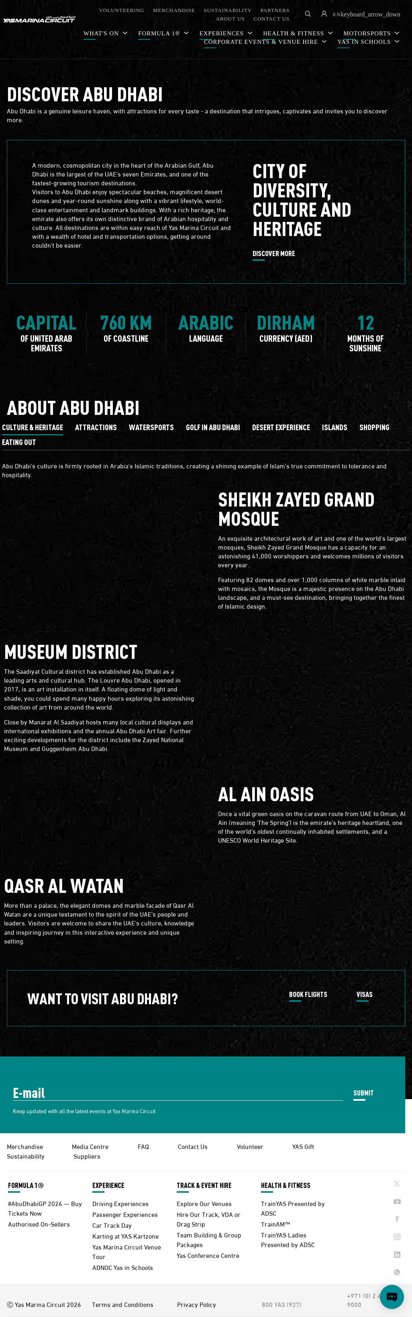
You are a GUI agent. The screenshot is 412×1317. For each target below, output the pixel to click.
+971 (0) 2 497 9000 (367, 1300)
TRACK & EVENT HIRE (204, 1185)
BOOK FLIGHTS (308, 995)
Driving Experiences (120, 1203)
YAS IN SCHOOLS (365, 42)
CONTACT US (271, 19)
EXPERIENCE (108, 1185)
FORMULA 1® (160, 33)
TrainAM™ (275, 1223)
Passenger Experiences (125, 1214)
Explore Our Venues (204, 1203)
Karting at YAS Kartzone (125, 1235)
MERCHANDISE (174, 10)
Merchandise (25, 1146)
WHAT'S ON (102, 33)
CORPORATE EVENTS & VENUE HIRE (262, 42)
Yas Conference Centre (208, 1255)
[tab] (32, 427)
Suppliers (86, 1155)
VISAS (365, 995)
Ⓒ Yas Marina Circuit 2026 (44, 1304)
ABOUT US (230, 19)
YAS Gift (303, 1146)
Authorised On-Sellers (39, 1223)
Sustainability (26, 1155)
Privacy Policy (196, 1304)
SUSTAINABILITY (228, 10)
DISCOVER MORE (274, 254)
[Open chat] (392, 1297)
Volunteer (250, 1146)
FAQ (143, 1146)
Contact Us (193, 1146)
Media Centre (90, 1146)
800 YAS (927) (282, 1304)
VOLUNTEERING (121, 10)
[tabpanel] (206, 706)
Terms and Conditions (122, 1304)
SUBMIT (363, 1092)
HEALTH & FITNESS (285, 1185)
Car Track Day (112, 1224)
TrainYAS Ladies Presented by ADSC (288, 1239)
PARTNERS (275, 10)
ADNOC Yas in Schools (122, 1267)
